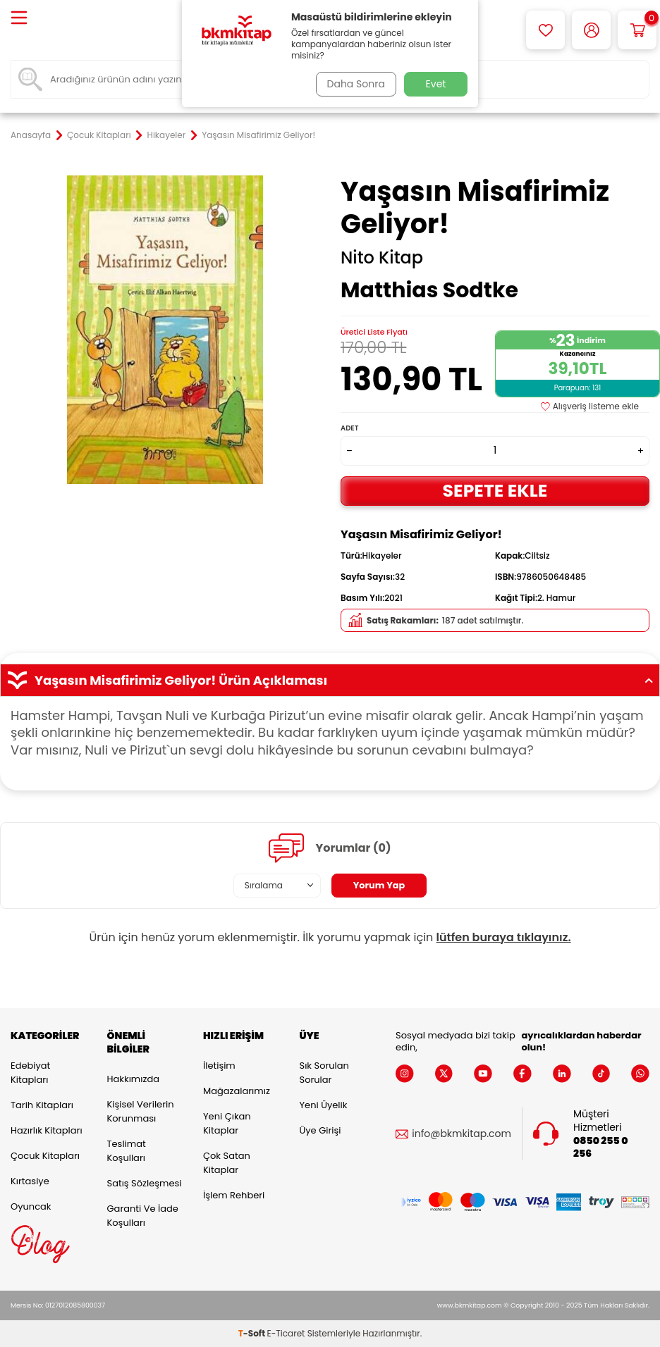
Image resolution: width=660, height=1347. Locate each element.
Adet (349, 428)
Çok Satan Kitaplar (226, 1163)
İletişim (219, 1065)
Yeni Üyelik (324, 1105)
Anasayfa (31, 135)
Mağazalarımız (236, 1091)
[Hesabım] (591, 30)
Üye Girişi (320, 1130)
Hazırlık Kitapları (46, 1130)
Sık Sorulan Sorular (324, 1072)
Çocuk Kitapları (99, 135)
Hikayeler (166, 135)
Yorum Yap (379, 885)
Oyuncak (31, 1206)
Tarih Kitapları (42, 1105)
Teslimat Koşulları (126, 1151)
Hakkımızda (133, 1079)
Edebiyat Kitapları (30, 1072)
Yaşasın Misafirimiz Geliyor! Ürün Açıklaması (330, 680)
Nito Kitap (382, 258)
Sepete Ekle (495, 491)
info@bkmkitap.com (461, 1134)
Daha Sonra (353, 84)
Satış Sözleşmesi (144, 1183)
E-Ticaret (286, 1333)
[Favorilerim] (545, 30)
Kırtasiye (30, 1181)
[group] (165, 329)
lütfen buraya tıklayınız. (503, 937)
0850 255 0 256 (600, 1147)
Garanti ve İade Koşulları (142, 1215)
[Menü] (19, 18)
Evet (436, 84)
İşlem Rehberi (233, 1195)
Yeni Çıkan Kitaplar (227, 1123)
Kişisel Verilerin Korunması (140, 1111)
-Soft (252, 1333)
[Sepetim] (637, 30)
